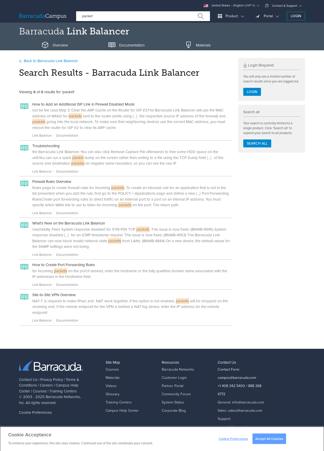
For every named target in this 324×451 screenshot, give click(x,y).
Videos (111, 386)
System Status (173, 402)
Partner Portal (172, 386)
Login (296, 16)
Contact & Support (281, 5)
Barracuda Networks (63, 397)
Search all (257, 143)
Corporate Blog (174, 410)
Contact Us (28, 379)
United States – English (229, 5)
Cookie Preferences (35, 412)
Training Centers (63, 391)
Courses (40, 391)
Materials (113, 377)
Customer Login (174, 377)
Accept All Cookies (269, 440)
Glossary (112, 394)
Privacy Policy (51, 379)
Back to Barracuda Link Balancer (48, 61)
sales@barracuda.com (245, 410)
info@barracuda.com (248, 402)
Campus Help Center (122, 410)
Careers (46, 385)
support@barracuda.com (237, 427)
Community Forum (176, 394)
